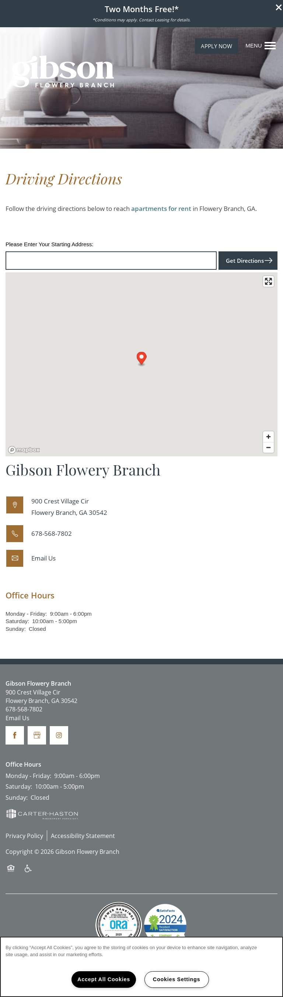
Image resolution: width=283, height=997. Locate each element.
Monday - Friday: (26, 614)
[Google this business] (37, 735)
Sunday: (16, 629)
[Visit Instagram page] (59, 735)
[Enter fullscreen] (268, 281)
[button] (279, 7)
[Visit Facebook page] (15, 735)
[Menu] (260, 45)
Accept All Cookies (103, 979)
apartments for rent (161, 208)
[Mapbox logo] (24, 450)
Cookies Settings (176, 979)
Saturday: (17, 621)
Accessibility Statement (83, 835)
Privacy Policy (24, 835)
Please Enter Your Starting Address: (49, 244)
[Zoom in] (268, 436)
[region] (141, 967)
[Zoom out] (268, 447)
